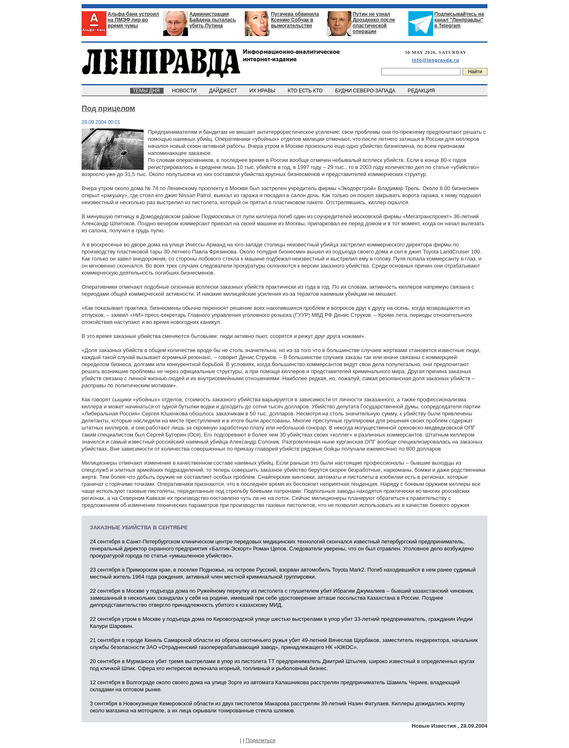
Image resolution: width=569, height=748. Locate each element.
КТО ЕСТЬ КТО (306, 91)
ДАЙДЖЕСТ (223, 91)
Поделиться (260, 740)
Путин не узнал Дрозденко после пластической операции (374, 22)
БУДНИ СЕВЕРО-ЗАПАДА (365, 91)
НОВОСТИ (185, 91)
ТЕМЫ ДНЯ (147, 91)
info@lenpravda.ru (435, 60)
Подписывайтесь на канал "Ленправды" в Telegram (459, 20)
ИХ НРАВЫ (263, 91)
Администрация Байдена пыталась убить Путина (212, 20)
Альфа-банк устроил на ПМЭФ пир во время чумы (133, 20)
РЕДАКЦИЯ (422, 91)
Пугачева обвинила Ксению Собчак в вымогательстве (295, 20)
